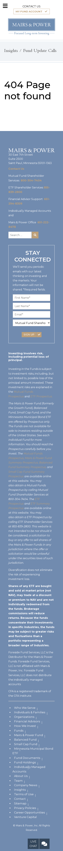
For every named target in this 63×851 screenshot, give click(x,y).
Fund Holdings (25, 762)
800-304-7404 (31, 180)
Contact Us (16, 168)
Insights (20, 789)
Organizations (24, 716)
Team (18, 780)
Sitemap (20, 803)
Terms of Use (24, 794)
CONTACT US (31, 6)
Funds (19, 730)
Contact (20, 798)
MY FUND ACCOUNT (29, 11)
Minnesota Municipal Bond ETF (32, 751)
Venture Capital (25, 817)
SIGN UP (29, 334)
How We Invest (25, 726)
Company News (25, 785)
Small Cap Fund (25, 744)
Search (35, 235)
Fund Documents (27, 758)
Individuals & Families (29, 712)
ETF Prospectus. (41, 396)
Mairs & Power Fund (28, 735)
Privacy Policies (25, 808)
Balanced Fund (25, 739)
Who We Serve (24, 707)
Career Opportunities (29, 812)
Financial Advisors (27, 721)
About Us (21, 776)
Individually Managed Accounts (28, 769)
